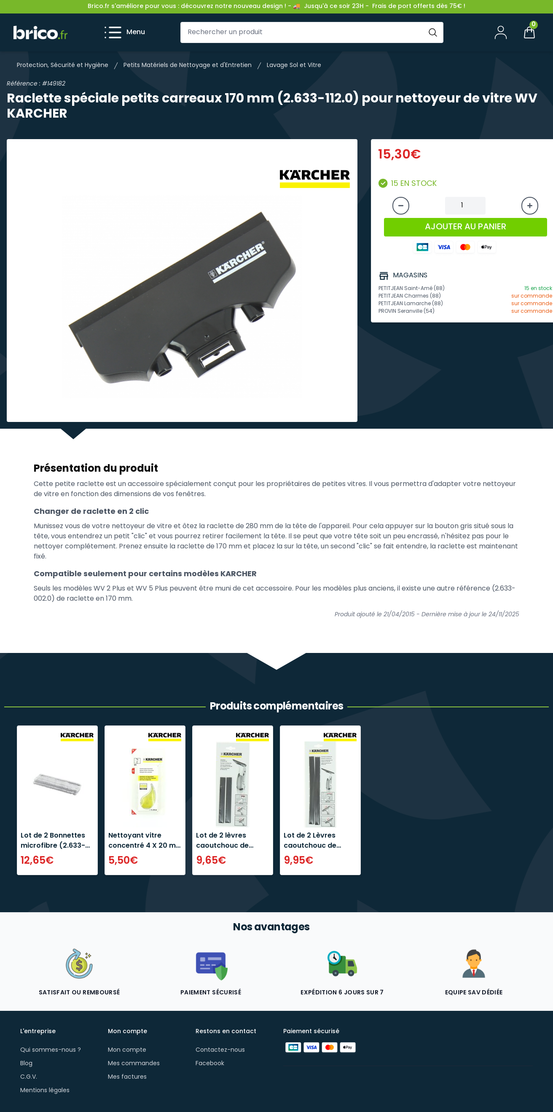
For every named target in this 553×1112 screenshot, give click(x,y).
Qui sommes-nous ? (50, 1050)
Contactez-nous (220, 1050)
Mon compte (127, 1050)
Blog (26, 1064)
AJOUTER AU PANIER (465, 227)
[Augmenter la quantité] (529, 206)
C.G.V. (28, 1077)
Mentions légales (45, 1091)
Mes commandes (134, 1064)
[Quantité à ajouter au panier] (465, 206)
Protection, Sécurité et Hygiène (62, 65)
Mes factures (127, 1077)
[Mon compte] (501, 32)
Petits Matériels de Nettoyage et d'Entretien (187, 65)
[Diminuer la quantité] (400, 206)
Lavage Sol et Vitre (294, 65)
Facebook (210, 1064)
